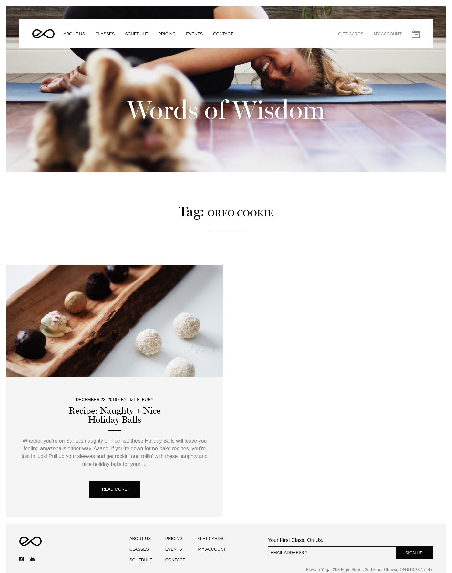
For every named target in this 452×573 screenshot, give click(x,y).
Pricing (167, 33)
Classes (105, 33)
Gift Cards (351, 33)
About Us (74, 33)
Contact (223, 33)
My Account (388, 33)
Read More (115, 489)
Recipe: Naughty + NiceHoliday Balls (114, 415)
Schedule (136, 33)
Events (194, 33)
